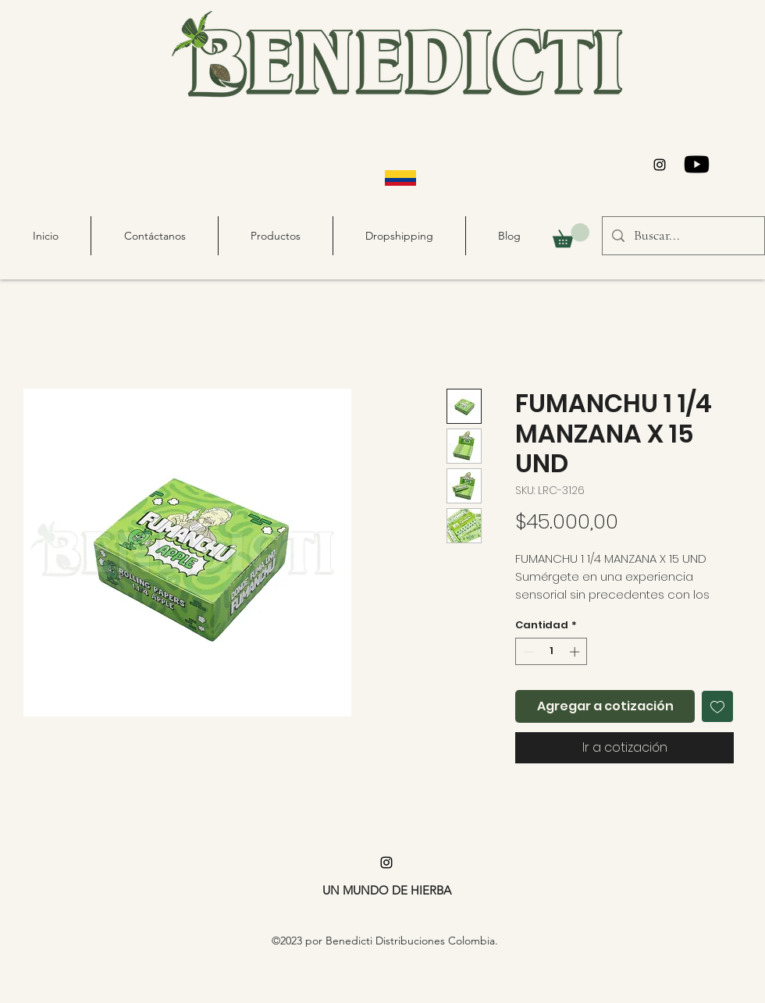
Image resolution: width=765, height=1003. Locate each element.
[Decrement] (527, 651)
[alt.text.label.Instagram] (659, 165)
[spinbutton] (551, 651)
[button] (571, 235)
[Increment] (576, 651)
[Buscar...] (682, 235)
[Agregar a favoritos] (717, 706)
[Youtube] (696, 164)
